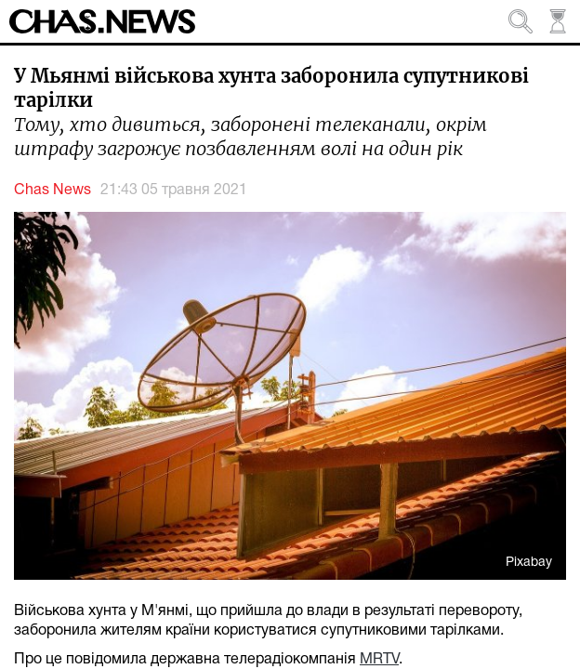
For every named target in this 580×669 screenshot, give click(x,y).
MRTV (379, 659)
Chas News (52, 190)
